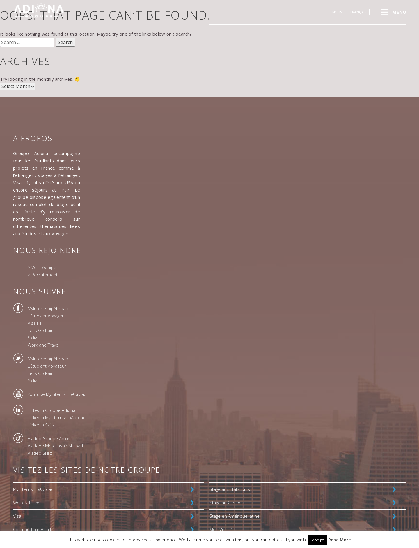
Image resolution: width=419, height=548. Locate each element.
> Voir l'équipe (42, 267)
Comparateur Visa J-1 (34, 529)
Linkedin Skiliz (41, 425)
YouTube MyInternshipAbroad (57, 394)
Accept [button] (318, 539)
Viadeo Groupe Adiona (50, 438)
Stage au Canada (226, 502)
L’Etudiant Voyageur (47, 316)
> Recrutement (43, 274)
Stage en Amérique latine (235, 516)
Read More (339, 539)
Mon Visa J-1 (222, 529)
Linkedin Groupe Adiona (51, 410)
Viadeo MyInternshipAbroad (55, 446)
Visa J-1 (35, 323)
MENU (399, 12)
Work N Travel (26, 502)
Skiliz (32, 337)
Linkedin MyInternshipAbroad (57, 417)
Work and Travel (43, 345)
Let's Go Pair (40, 330)
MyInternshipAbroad (48, 308)
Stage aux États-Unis (230, 489)
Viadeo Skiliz (40, 453)
